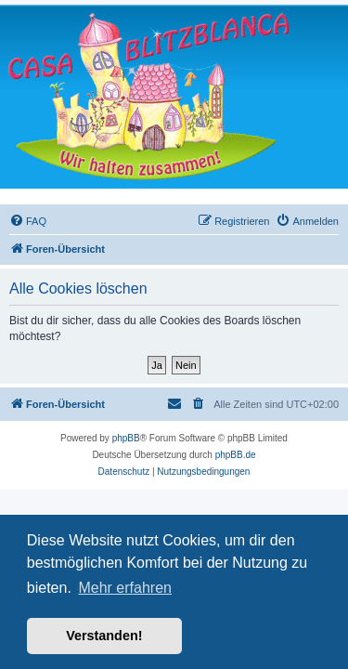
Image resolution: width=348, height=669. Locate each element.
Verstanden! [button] (104, 635)
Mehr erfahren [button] (125, 588)
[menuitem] (27, 221)
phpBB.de (235, 455)
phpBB (126, 438)
